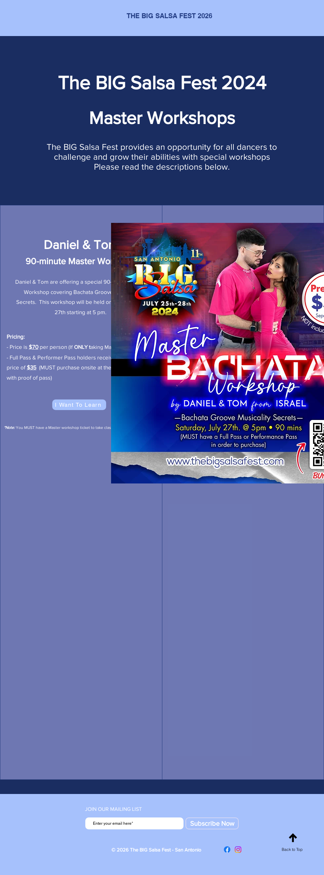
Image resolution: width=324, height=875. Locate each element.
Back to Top (292, 849)
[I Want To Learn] (79, 404)
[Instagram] (238, 849)
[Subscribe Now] (212, 823)
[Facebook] (227, 849)
